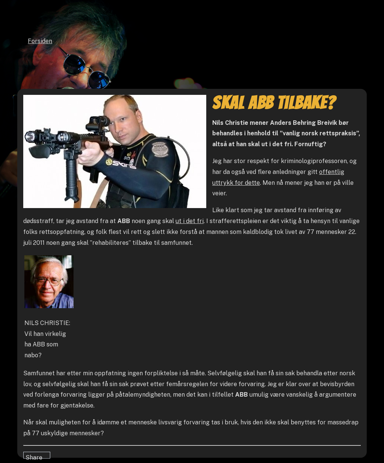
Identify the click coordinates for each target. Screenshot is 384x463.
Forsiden (40, 41)
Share (34, 456)
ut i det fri (190, 221)
